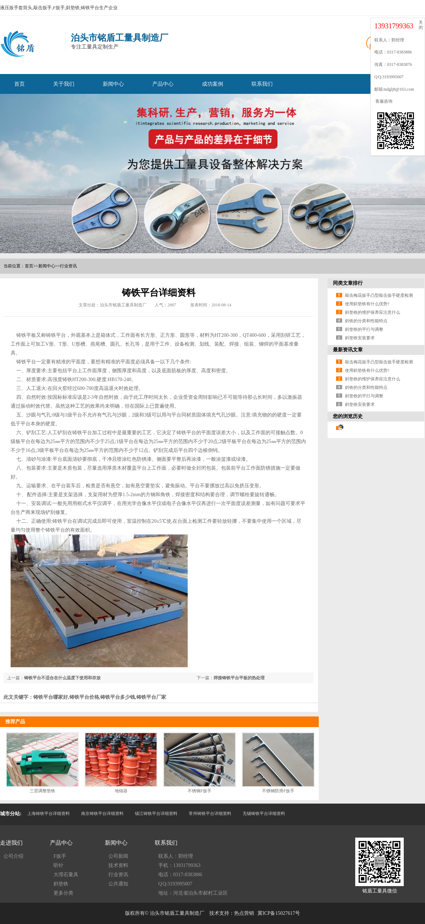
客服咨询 (383, 101)
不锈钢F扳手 (199, 790)
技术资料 (118, 865)
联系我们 (262, 84)
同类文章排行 (348, 283)
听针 (58, 865)
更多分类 (63, 893)
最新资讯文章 (348, 349)
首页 (19, 84)
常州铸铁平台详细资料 (210, 813)
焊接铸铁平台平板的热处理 (239, 677)
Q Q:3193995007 (175, 883)
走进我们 (11, 843)
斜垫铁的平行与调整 (364, 329)
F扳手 (59, 856)
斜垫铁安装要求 (360, 337)
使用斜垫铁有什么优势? (367, 303)
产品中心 (163, 84)
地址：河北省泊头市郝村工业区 (193, 893)
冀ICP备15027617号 (278, 913)
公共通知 (118, 883)
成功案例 (212, 84)
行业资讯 (68, 265)
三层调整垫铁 (42, 790)
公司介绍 (13, 856)
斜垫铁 (60, 883)
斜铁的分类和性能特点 (366, 320)
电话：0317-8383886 (180, 874)
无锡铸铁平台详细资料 (264, 813)
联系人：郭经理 (175, 856)
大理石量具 (65, 874)
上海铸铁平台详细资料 (48, 813)
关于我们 (63, 84)
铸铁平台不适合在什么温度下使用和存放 (62, 677)
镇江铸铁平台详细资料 (156, 813)
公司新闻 (118, 856)
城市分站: (11, 813)
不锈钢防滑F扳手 (278, 790)
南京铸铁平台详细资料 (102, 813)
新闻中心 (113, 84)
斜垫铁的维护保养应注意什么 (372, 312)
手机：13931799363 (179, 865)
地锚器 (121, 790)
